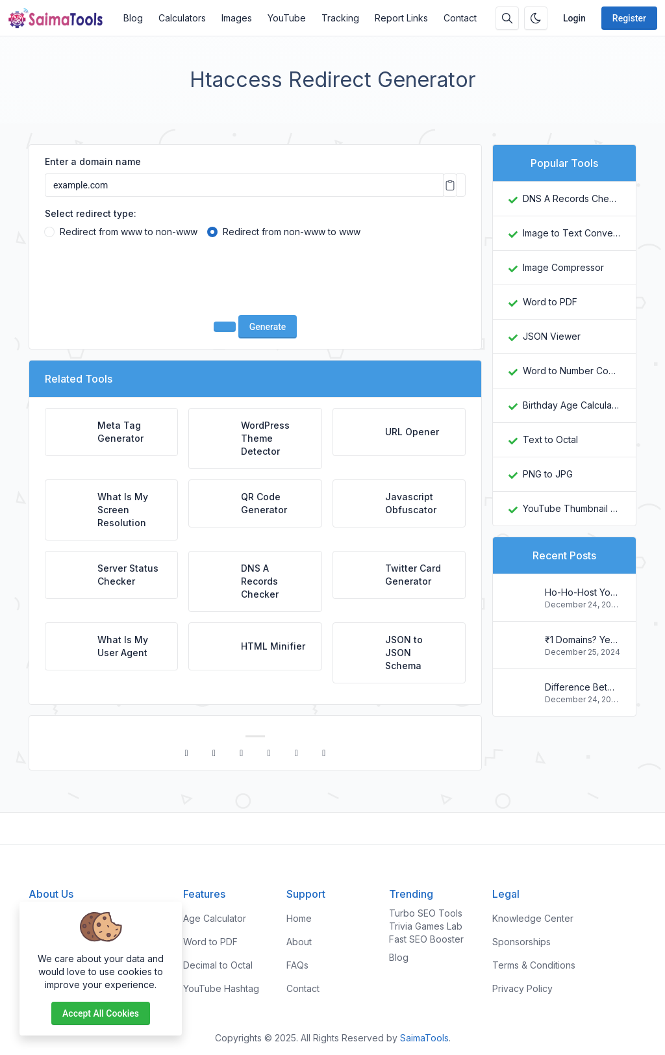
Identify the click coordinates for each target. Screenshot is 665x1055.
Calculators (182, 17)
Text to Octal (550, 439)
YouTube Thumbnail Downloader (571, 508)
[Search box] (507, 18)
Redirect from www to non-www (128, 231)
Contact (460, 17)
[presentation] (255, 279)
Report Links (401, 17)
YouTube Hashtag (221, 988)
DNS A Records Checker (571, 198)
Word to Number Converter (571, 370)
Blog (133, 17)
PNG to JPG (548, 473)
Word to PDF (550, 301)
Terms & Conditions (533, 965)
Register (629, 18)
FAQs (297, 965)
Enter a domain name (93, 161)
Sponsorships (521, 941)
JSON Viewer (552, 336)
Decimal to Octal (218, 965)
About (299, 941)
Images (236, 17)
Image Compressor (563, 267)
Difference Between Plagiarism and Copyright (582, 687)
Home (299, 918)
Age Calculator (214, 918)
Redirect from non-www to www (291, 231)
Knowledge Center (532, 918)
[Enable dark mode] (535, 18)
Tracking (340, 17)
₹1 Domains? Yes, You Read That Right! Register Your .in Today (582, 639)
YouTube (287, 17)
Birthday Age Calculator (571, 405)
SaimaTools (424, 1037)
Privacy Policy (522, 988)
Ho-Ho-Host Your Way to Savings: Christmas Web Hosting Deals (582, 592)
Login (574, 18)
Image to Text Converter (571, 232)
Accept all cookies (100, 1013)
